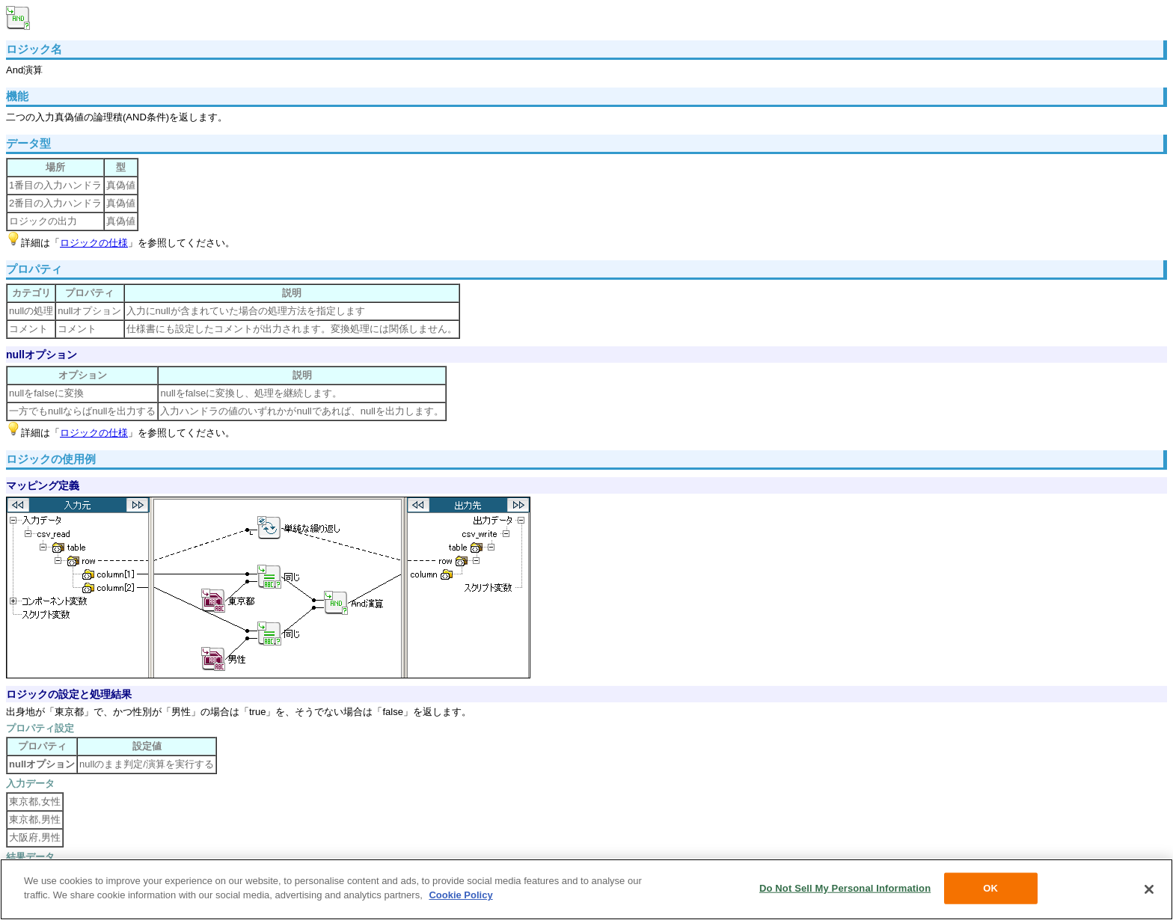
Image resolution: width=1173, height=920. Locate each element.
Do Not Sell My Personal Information (845, 888)
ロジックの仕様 (94, 242)
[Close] (1149, 889)
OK (990, 888)
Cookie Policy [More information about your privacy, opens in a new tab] (460, 895)
